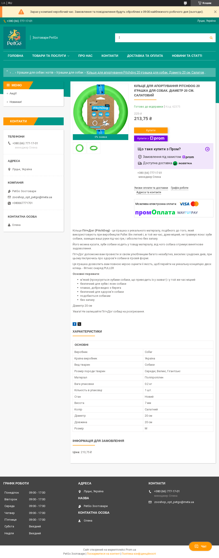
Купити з (150, 138)
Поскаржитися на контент (103, 553)
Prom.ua (131, 549)
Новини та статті (187, 55)
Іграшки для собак (70, 72)
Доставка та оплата (145, 55)
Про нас (85, 55)
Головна (15, 55)
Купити (151, 130)
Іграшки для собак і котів (35, 72)
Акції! (13, 93)
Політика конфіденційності (139, 553)
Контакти (109, 55)
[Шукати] (211, 37)
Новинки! (16, 102)
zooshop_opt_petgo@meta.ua (32, 197)
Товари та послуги (49, 55)
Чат (200, 546)
